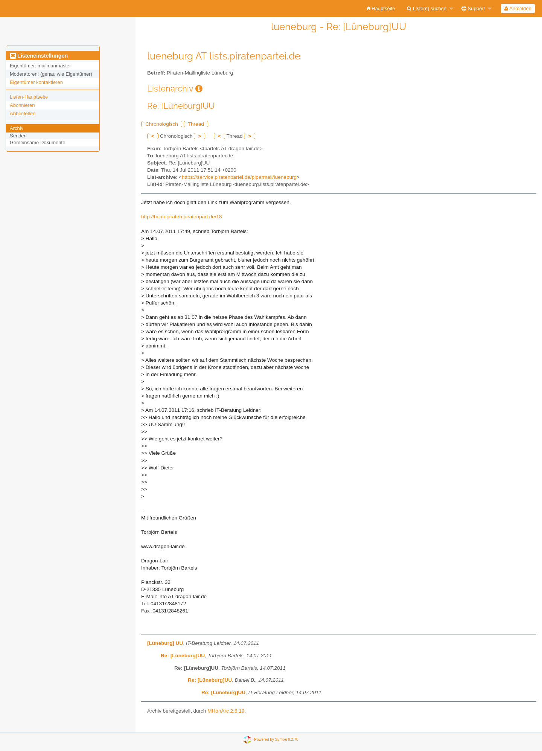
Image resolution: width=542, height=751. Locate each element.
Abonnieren (22, 105)
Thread (196, 124)
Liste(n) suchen (426, 8)
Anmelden (517, 8)
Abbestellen (22, 113)
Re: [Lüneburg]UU (183, 655)
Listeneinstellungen (39, 56)
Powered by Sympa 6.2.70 (276, 739)
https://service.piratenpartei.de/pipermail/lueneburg (239, 177)
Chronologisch (161, 124)
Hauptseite (381, 8)
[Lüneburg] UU (165, 643)
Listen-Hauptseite (29, 97)
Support (473, 8)
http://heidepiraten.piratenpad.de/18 (181, 216)
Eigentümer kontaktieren (36, 82)
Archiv (16, 128)
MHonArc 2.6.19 (225, 711)
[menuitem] (381, 8)
